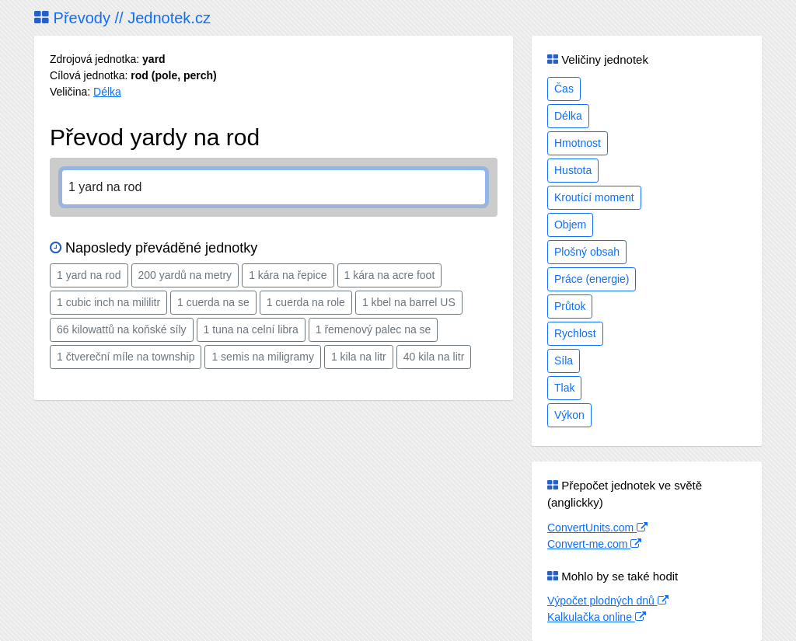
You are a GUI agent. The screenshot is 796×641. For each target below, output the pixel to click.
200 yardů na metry (185, 275)
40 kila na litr (434, 356)
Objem (570, 224)
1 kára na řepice (287, 275)
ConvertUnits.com (597, 527)
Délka (107, 91)
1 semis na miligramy (262, 356)
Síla (563, 360)
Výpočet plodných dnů (608, 600)
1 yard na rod (89, 275)
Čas (564, 88)
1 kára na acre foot (389, 275)
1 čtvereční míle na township (125, 356)
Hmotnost (577, 143)
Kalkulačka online (596, 617)
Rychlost (575, 333)
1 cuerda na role (306, 302)
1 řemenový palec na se (373, 329)
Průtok (569, 306)
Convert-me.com (594, 544)
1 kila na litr (358, 356)
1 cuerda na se (213, 302)
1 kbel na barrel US (409, 302)
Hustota (573, 170)
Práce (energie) (592, 279)
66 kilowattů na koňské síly (122, 329)
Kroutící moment (594, 197)
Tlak (564, 387)
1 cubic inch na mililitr (108, 302)
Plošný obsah (587, 252)
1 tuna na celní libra (251, 329)
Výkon (569, 415)
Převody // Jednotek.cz (122, 17)
